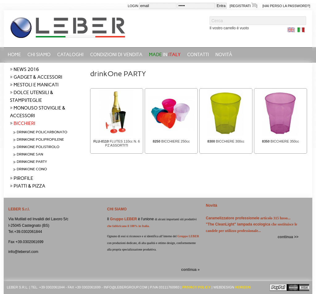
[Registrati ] (243, 5)
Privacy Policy (196, 287)
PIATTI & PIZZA (29, 186)
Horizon (243, 287)
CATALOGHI (70, 54)
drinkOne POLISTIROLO (38, 147)
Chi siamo (39, 54)
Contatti (198, 54)
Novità (223, 54)
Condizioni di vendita (116, 54)
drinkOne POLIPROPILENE (40, 139)
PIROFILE (23, 178)
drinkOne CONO (32, 169)
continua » (190, 269)
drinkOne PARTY (32, 161)
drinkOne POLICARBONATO (42, 132)
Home (14, 54)
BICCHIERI (24, 123)
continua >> (288, 237)
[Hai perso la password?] (286, 6)
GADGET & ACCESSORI (38, 77)
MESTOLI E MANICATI (36, 85)
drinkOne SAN (30, 154)
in (165, 54)
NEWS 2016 (26, 69)
